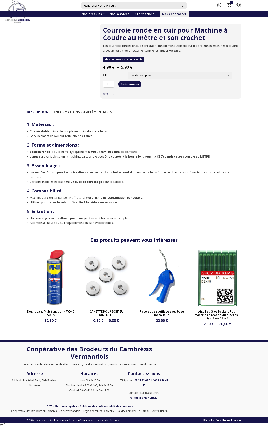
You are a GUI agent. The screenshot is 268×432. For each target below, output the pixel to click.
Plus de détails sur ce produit (122, 59)
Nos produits (92, 14)
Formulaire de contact (144, 397)
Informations (143, 14)
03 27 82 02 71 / (144, 379)
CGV (49, 405)
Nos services (119, 14)
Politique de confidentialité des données (106, 405)
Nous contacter (174, 14)
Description (38, 111)
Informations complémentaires (83, 111)
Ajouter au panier (132, 83)
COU (106, 75)
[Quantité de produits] (108, 83)
